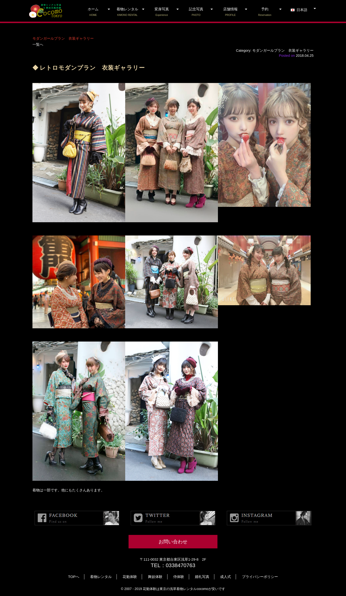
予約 (264, 12)
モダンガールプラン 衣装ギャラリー (63, 38)
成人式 (225, 577)
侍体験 (178, 577)
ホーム (93, 12)
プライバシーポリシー (260, 577)
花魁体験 (130, 577)
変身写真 (161, 12)
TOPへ (73, 577)
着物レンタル (127, 12)
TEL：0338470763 (173, 565)
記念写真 (196, 12)
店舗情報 (230, 12)
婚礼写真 (202, 577)
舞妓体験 (155, 577)
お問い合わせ (173, 541)
